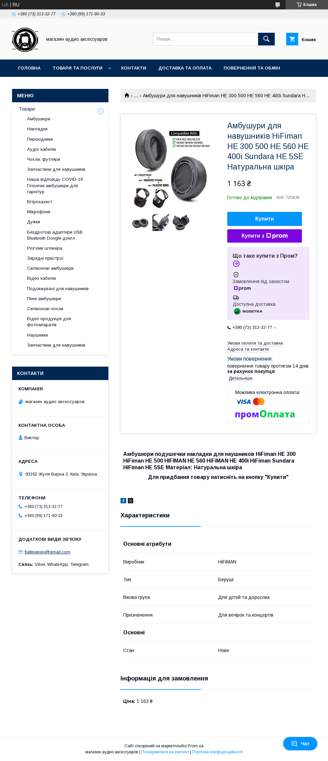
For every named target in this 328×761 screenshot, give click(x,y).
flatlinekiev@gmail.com (47, 551)
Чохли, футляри (43, 159)
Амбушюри (38, 118)
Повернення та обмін (252, 68)
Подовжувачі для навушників (58, 288)
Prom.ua (195, 746)
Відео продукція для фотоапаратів (49, 321)
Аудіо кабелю (41, 149)
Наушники (37, 335)
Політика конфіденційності (217, 752)
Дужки (33, 221)
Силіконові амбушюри (50, 268)
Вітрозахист (39, 201)
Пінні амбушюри (44, 298)
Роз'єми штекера (44, 248)
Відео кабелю (41, 278)
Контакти (133, 68)
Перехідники (40, 139)
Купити (264, 219)
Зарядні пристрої (45, 258)
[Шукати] (266, 39)
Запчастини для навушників (56, 169)
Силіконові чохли (45, 308)
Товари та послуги (77, 68)
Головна (29, 68)
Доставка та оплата (185, 68)
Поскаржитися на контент (165, 752)
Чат (300, 744)
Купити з (264, 236)
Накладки (37, 128)
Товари (27, 109)
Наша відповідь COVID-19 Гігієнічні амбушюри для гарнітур (55, 185)
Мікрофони (38, 211)
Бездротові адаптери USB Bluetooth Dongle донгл (55, 235)
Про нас (28, 85)
